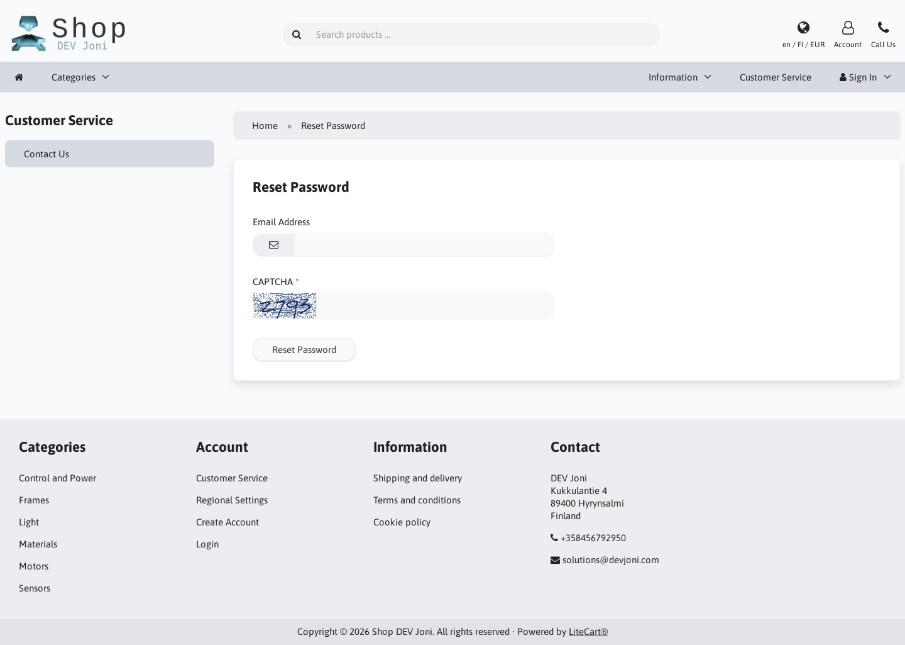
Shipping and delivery (417, 478)
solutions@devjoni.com (610, 559)
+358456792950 (593, 537)
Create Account (227, 522)
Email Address (281, 221)
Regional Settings (232, 500)
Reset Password (304, 349)
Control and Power (57, 478)
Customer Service (775, 77)
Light (29, 522)
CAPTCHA (273, 281)
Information (673, 77)
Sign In (858, 77)
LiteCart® (588, 631)
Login (207, 544)
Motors (33, 566)
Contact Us (46, 154)
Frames (34, 500)
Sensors (34, 588)
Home (265, 125)
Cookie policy (402, 522)
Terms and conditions (417, 500)
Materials (38, 544)
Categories (74, 77)
